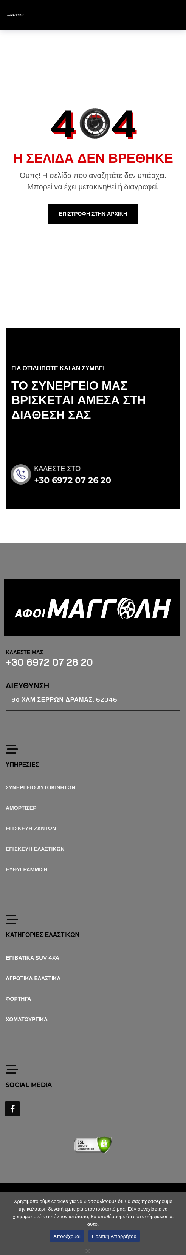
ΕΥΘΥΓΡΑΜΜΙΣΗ (27, 869)
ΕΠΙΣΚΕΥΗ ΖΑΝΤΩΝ (31, 828)
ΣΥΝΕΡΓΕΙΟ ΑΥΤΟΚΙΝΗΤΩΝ (40, 787)
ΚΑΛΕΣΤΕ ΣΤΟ (66, 469)
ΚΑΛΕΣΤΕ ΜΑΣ (24, 652)
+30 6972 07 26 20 (81, 480)
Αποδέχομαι (67, 1236)
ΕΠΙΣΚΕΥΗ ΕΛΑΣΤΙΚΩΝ (35, 849)
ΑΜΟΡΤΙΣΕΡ (21, 808)
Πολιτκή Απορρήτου (114, 1236)
